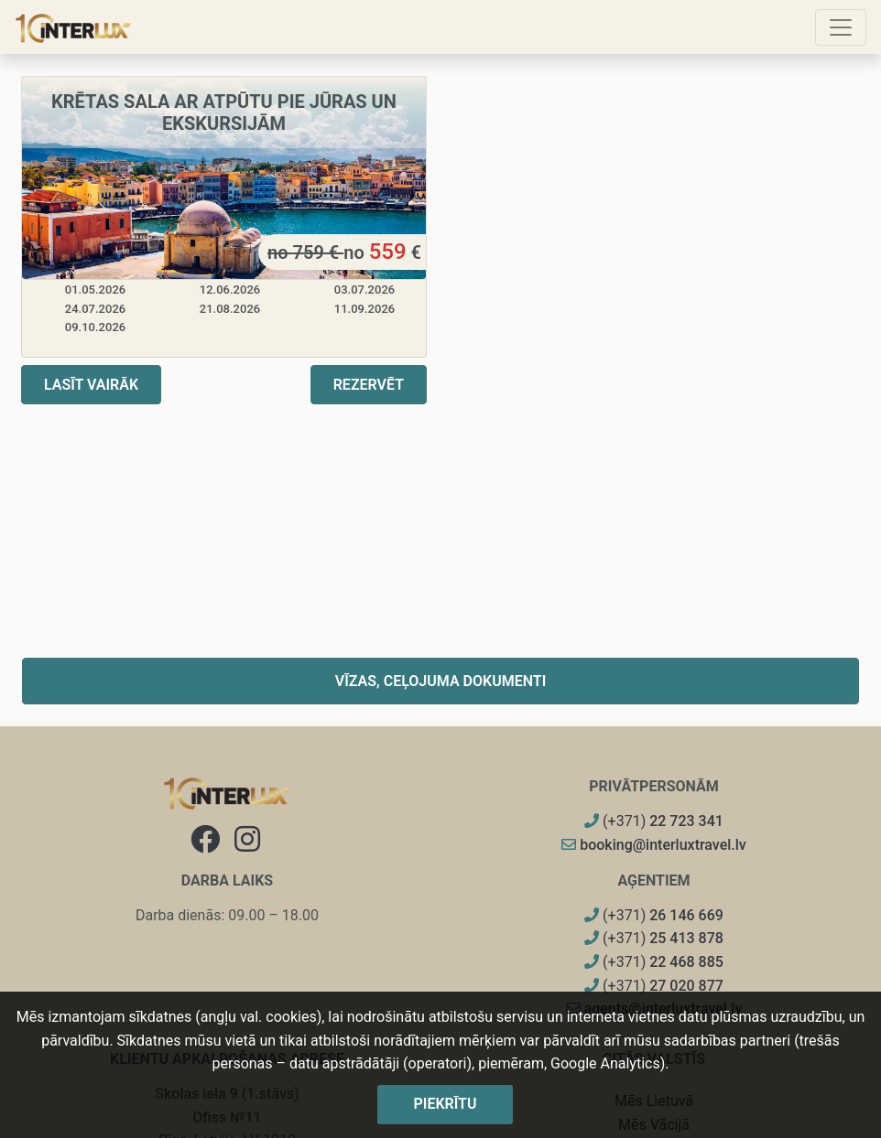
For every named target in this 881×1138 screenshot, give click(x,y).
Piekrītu (445, 1103)
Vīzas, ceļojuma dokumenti (441, 681)
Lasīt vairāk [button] (91, 384)
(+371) (653, 821)
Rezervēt (368, 384)
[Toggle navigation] (840, 27)
